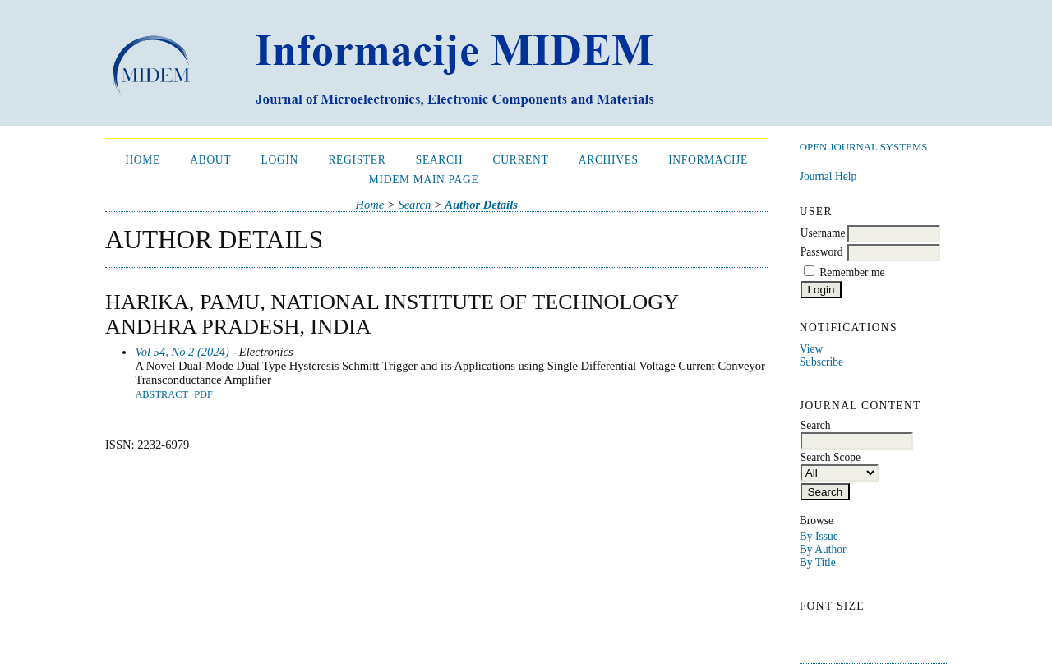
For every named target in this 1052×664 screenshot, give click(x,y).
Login (279, 160)
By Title (818, 562)
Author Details (481, 204)
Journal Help (828, 176)
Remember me (851, 272)
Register (356, 160)
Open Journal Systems (864, 147)
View (811, 349)
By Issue (819, 536)
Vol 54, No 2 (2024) (181, 351)
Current (521, 160)
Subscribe (821, 362)
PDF (203, 394)
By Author (823, 549)
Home (142, 160)
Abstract (161, 394)
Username (823, 233)
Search (439, 160)
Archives (609, 160)
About (210, 160)
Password (822, 252)
